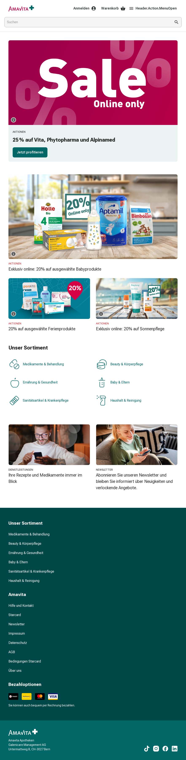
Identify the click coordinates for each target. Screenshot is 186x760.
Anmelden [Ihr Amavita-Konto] (84, 8)
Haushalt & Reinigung (119, 401)
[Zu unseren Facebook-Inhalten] (165, 749)
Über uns (15, 671)
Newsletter (16, 624)
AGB (11, 652)
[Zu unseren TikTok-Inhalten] (147, 749)
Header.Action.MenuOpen (153, 8)
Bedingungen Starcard (24, 661)
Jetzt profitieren (30, 152)
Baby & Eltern (113, 382)
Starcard (14, 615)
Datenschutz (17, 643)
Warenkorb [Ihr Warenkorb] (113, 8)
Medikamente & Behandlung (36, 364)
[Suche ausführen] (176, 22)
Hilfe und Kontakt (21, 606)
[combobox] (87, 22)
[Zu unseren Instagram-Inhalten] (156, 749)
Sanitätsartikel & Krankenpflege (39, 401)
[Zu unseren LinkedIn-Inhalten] (175, 749)
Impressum (16, 633)
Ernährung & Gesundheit (33, 382)
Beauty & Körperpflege (120, 364)
